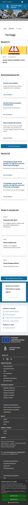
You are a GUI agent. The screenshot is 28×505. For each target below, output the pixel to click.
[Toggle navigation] (3, 6)
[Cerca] (25, 6)
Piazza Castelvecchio (9, 242)
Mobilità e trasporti (8, 397)
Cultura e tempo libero (9, 390)
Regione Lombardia (7, 2)
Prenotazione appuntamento (10, 461)
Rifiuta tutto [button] (14, 499)
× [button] (26, 480)
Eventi (5, 433)
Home (5, 28)
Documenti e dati (7, 380)
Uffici (4, 371)
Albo (4, 478)
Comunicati (6, 422)
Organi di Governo (8, 366)
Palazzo (5, 217)
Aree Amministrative (8, 368)
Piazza (4, 239)
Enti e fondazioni (7, 373)
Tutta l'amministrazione (14, 146)
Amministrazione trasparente (10, 475)
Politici (5, 376)
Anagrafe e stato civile (9, 388)
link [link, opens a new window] (6, 492)
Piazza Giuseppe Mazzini (11, 263)
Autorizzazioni (7, 412)
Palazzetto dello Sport (10, 220)
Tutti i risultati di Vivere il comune (14, 278)
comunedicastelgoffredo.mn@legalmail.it (14, 452)
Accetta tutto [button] (14, 496)
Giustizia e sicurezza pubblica (10, 405)
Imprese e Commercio (8, 393)
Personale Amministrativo (10, 378)
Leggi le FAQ (6, 466)
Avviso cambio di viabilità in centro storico (14, 61)
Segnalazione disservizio (9, 463)
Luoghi (5, 431)
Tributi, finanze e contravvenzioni (11, 407)
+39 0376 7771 (14, 454)
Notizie (5, 419)
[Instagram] (7, 359)
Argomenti (11, 28)
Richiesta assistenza (8, 468)
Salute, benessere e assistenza (11, 409)
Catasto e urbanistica (8, 395)
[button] (14, 502)
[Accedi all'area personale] (22, 2)
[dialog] (14, 492)
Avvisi (4, 57)
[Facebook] (3, 359)
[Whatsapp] (11, 359)
